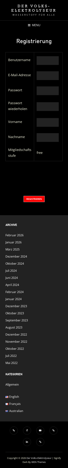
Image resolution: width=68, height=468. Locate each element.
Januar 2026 (13, 242)
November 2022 (16, 342)
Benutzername (19, 60)
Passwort (15, 90)
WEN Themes (38, 462)
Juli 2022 (11, 356)
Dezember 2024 (16, 256)
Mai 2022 (11, 363)
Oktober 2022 (14, 349)
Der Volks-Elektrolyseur (34, 8)
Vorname (15, 122)
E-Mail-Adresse (19, 75)
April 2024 (12, 285)
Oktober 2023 (14, 313)
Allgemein (12, 385)
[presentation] (27, 177)
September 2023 (16, 320)
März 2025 (12, 249)
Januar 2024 (13, 299)
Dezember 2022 (16, 334)
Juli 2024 (11, 271)
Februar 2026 (14, 235)
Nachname (16, 137)
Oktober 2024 (14, 264)
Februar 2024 (14, 292)
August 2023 (13, 327)
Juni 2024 (11, 278)
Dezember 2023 (16, 306)
